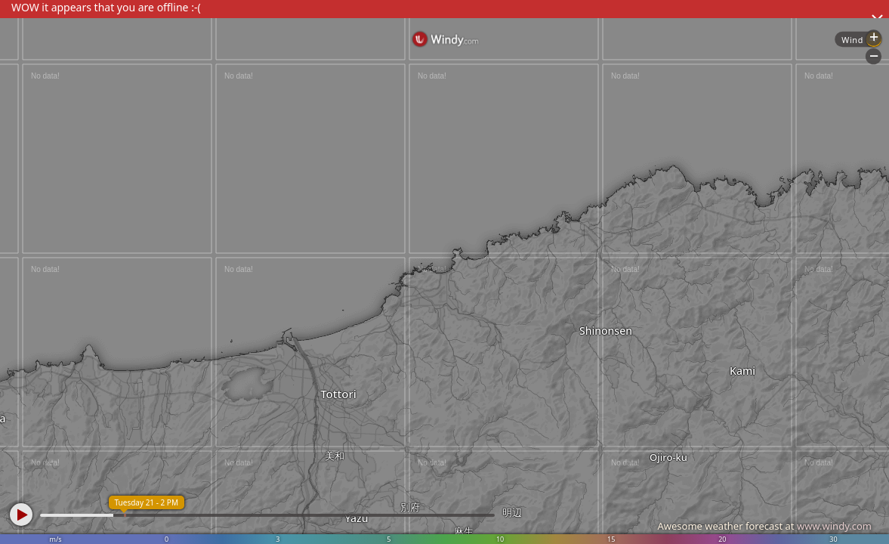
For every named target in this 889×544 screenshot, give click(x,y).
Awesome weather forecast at (764, 526)
